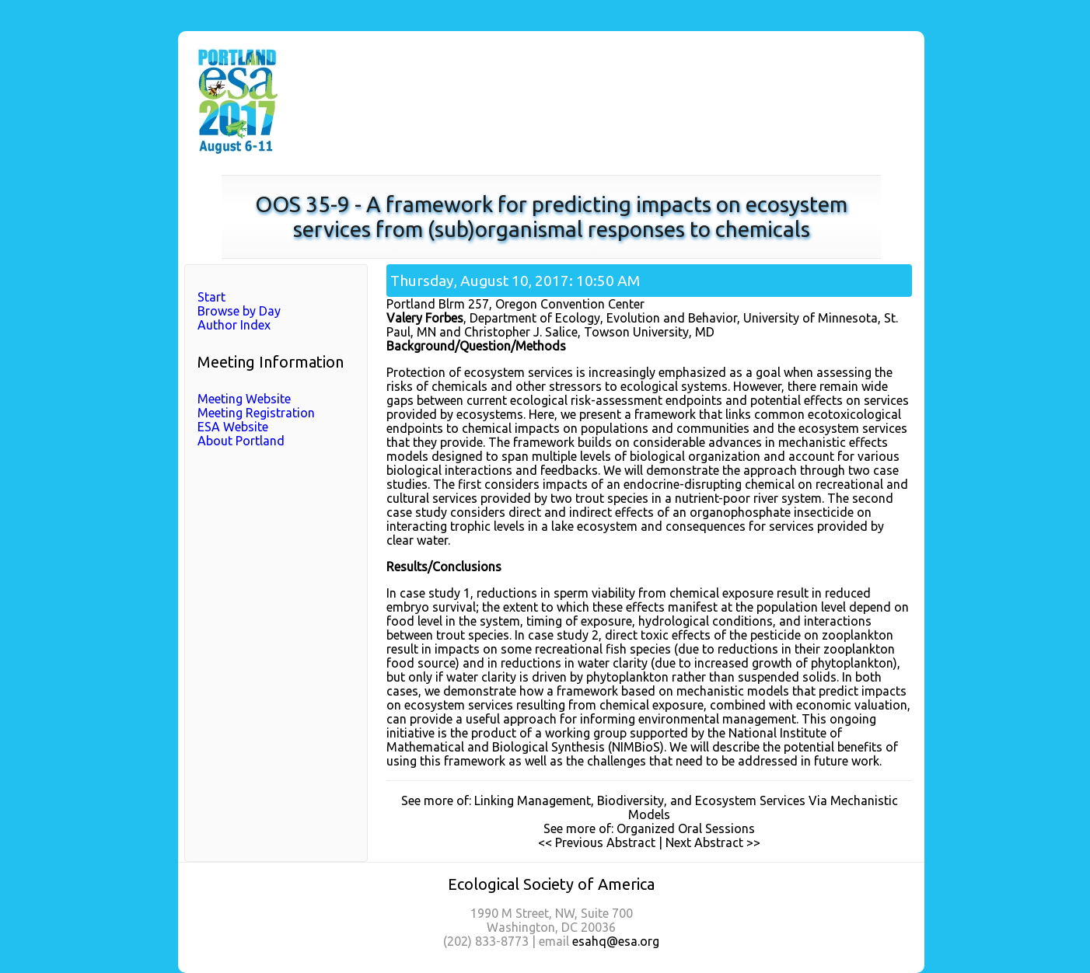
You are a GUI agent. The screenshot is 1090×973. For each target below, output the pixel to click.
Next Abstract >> (713, 842)
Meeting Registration (256, 413)
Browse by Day (239, 311)
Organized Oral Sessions (686, 828)
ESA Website (232, 427)
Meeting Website (244, 399)
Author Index (234, 325)
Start (211, 297)
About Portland (241, 441)
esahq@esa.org (615, 941)
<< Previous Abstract (596, 842)
